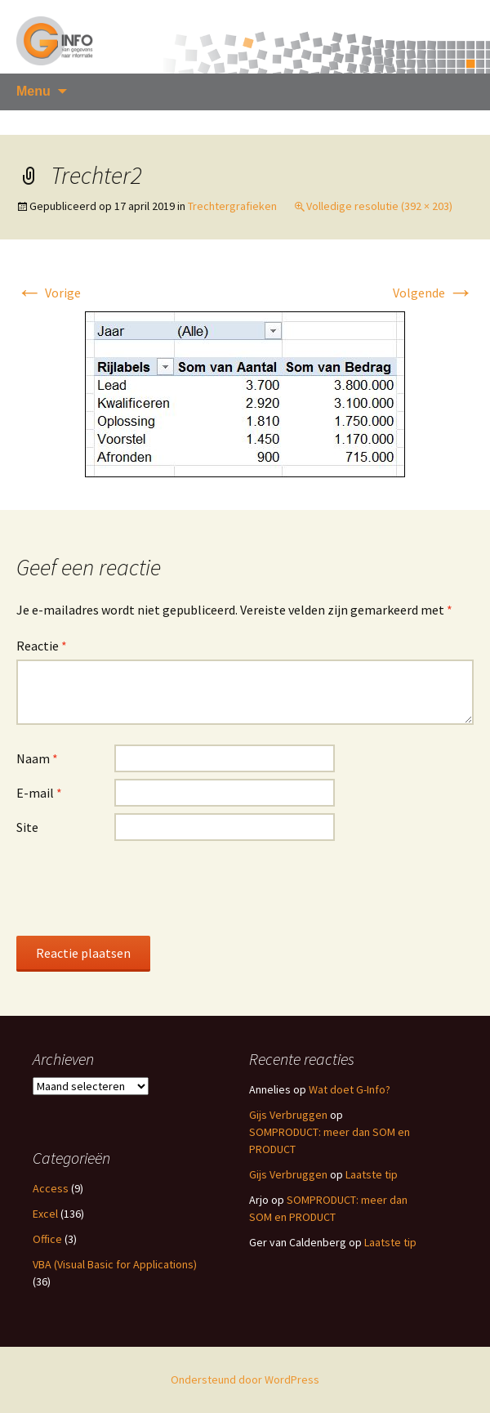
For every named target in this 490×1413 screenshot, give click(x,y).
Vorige (48, 292)
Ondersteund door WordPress (245, 1379)
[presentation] (140, 887)
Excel (45, 1213)
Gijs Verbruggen (288, 1114)
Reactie (41, 645)
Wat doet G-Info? (349, 1089)
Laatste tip (371, 1174)
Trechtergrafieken (232, 206)
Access (51, 1188)
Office (47, 1239)
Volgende (433, 292)
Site (27, 827)
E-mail (39, 793)
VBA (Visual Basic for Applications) (115, 1264)
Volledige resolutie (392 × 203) (379, 206)
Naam (37, 758)
